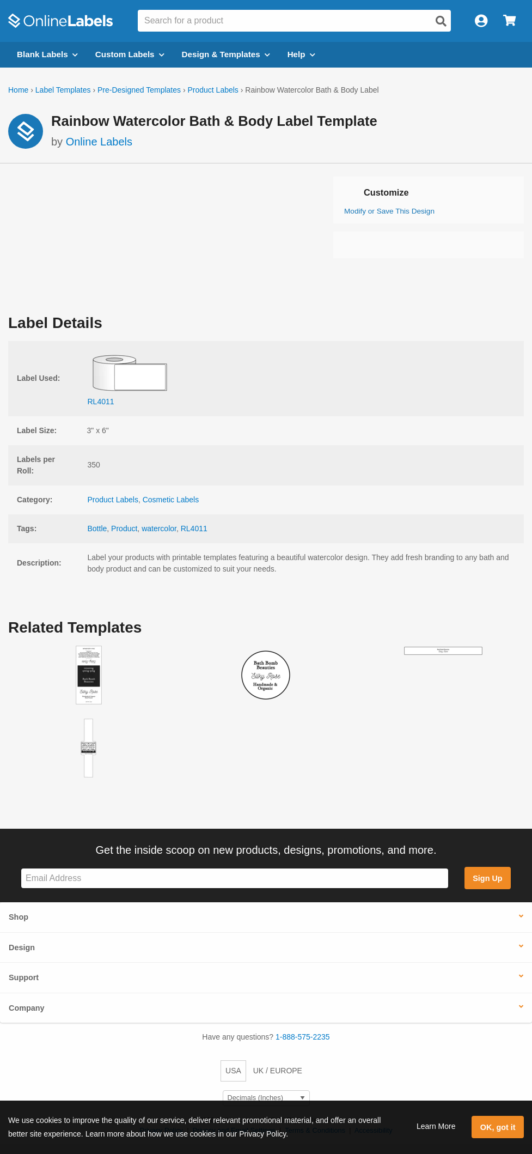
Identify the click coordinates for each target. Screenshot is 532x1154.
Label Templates (63, 90)
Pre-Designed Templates (139, 90)
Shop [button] (18, 917)
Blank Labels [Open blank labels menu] (47, 54)
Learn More (436, 1126)
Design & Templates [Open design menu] (226, 54)
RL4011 (194, 528)
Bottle (97, 528)
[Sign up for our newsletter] (234, 878)
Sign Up (487, 878)
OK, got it (498, 1127)
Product (124, 528)
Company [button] (27, 1008)
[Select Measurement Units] (266, 1098)
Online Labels (99, 142)
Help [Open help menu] (301, 54)
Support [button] (24, 977)
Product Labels (212, 90)
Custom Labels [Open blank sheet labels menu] (129, 54)
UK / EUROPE (277, 1070)
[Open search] (441, 21)
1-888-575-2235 (303, 1036)
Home (18, 90)
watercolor (159, 528)
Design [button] (22, 947)
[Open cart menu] (509, 21)
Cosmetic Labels (171, 499)
